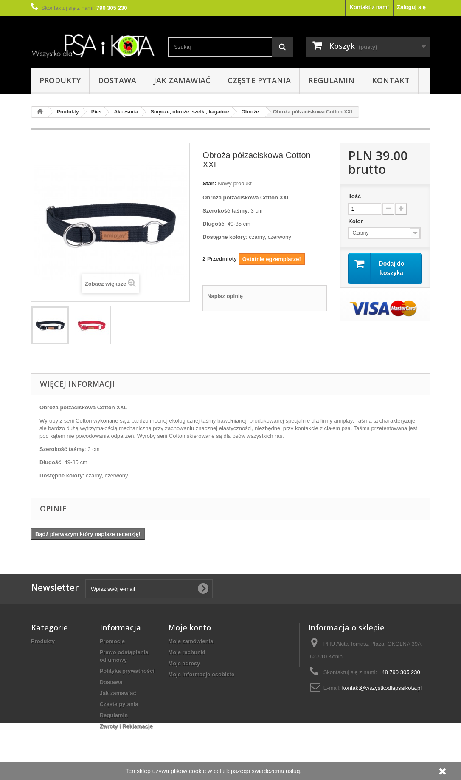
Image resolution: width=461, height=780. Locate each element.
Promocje (112, 641)
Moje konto (189, 627)
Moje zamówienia (190, 641)
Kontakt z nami (369, 7)
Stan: (209, 183)
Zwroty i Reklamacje (126, 726)
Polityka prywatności (127, 671)
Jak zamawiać (182, 80)
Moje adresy (184, 663)
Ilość (354, 196)
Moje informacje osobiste (201, 674)
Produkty (60, 80)
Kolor (356, 221)
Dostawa (117, 80)
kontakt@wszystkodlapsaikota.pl (382, 688)
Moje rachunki (186, 652)
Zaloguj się (411, 7)
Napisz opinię (225, 296)
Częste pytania (259, 80)
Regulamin (331, 80)
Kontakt (391, 80)
